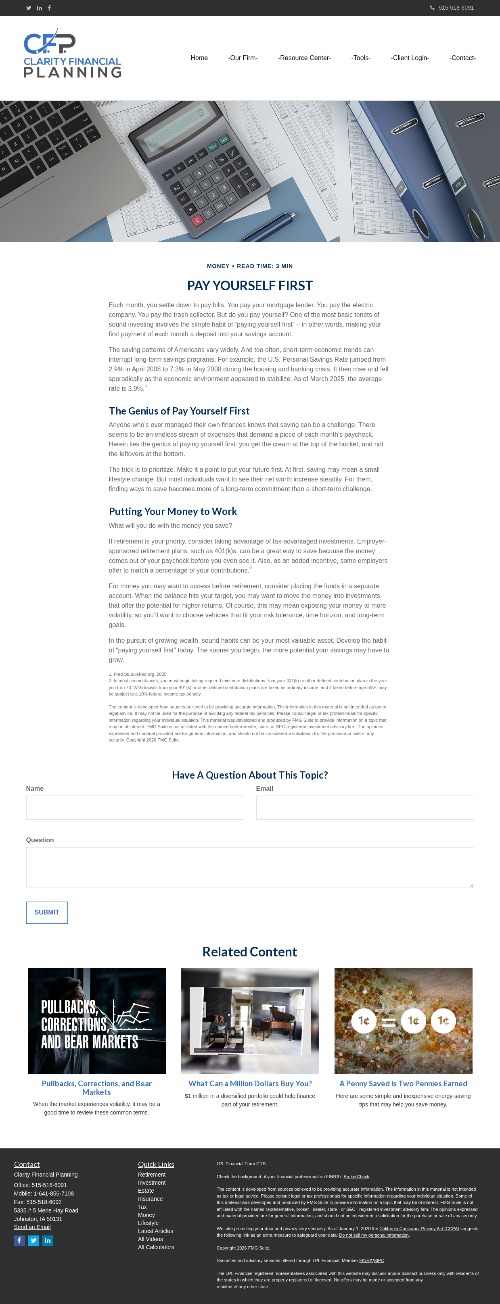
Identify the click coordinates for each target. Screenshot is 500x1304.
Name (35, 788)
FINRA (365, 1260)
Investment (151, 1182)
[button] (243, 58)
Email (265, 788)
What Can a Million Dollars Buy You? (250, 1083)
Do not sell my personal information (373, 1235)
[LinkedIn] (39, 8)
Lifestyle (148, 1223)
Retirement (151, 1174)
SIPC (379, 1260)
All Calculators (156, 1247)
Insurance (150, 1199)
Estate (146, 1190)
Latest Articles (155, 1231)
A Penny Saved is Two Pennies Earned (403, 1083)
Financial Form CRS (246, 1163)
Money (146, 1215)
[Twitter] (28, 8)
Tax (142, 1207)
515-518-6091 (452, 7)
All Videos (150, 1239)
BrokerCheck (357, 1176)
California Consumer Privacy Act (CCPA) (419, 1228)
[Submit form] (47, 913)
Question (40, 840)
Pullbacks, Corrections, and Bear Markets (97, 1087)
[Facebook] (49, 8)
